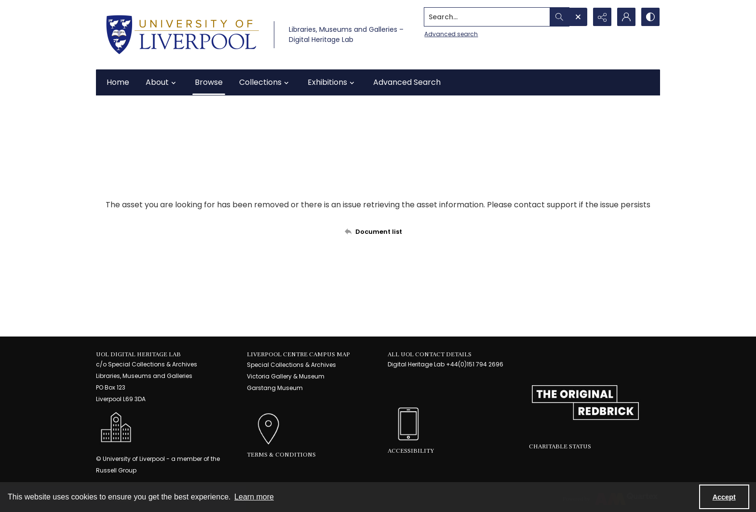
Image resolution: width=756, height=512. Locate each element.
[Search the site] (487, 17)
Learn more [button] (254, 497)
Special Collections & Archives (291, 365)
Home (118, 82)
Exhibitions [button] (332, 82)
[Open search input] (578, 17)
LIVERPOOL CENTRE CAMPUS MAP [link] (298, 354)
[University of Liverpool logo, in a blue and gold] (182, 34)
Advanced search (451, 34)
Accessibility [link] (411, 451)
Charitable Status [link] (560, 446)
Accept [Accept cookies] (724, 497)
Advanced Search (407, 82)
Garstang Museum (275, 388)
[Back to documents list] (378, 231)
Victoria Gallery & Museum (285, 376)
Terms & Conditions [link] (281, 454)
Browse (209, 82)
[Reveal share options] (602, 17)
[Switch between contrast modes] (650, 17)
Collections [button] (265, 82)
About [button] (162, 82)
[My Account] (626, 17)
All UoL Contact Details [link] (430, 354)
